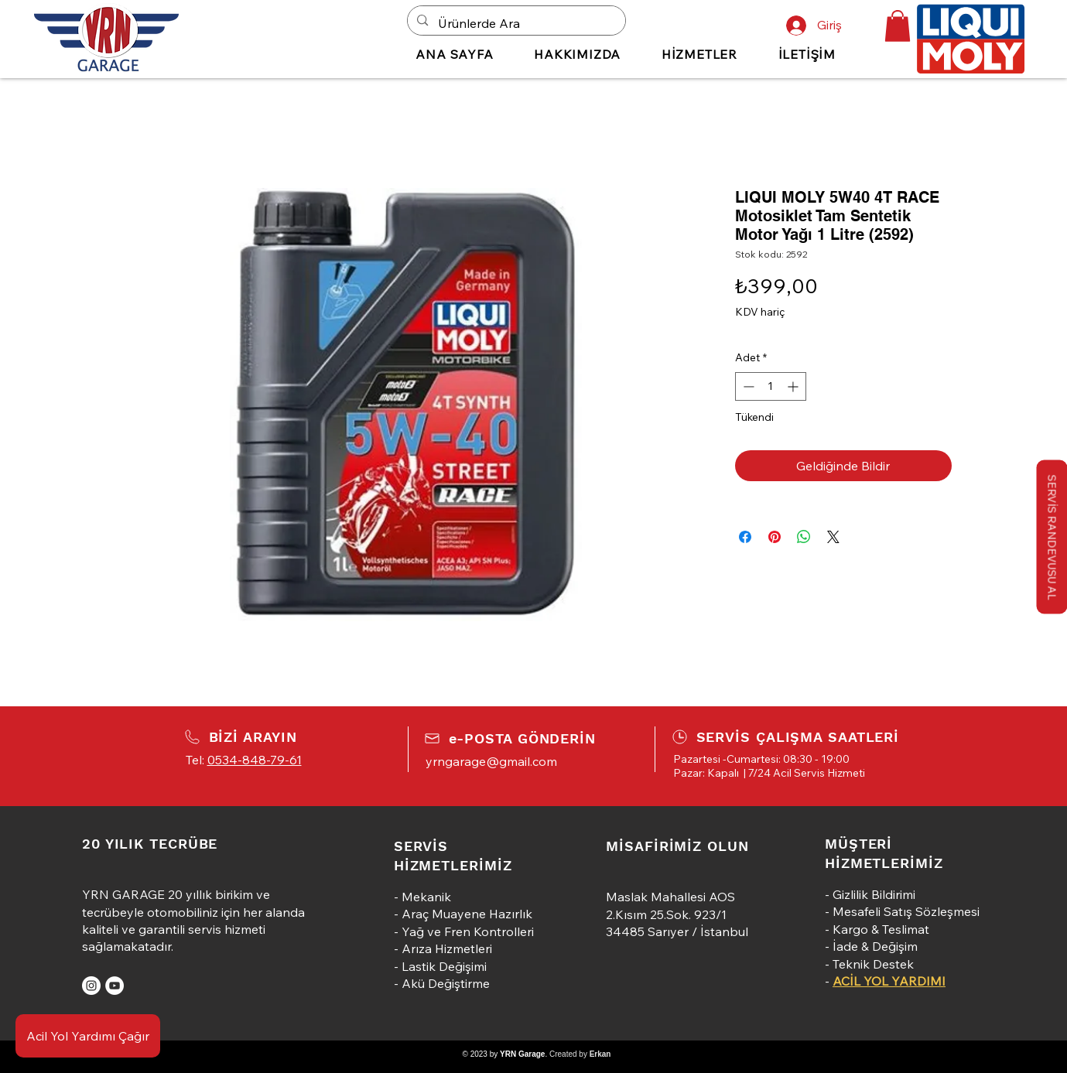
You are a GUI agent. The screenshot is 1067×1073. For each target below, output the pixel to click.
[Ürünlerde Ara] (515, 23)
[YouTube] (114, 985)
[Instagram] (91, 985)
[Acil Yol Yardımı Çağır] (87, 1036)
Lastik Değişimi (444, 966)
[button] (897, 26)
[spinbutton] (771, 386)
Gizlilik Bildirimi (874, 894)
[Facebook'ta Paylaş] (745, 537)
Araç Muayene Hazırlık (467, 913)
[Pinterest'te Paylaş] (774, 537)
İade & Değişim (875, 946)
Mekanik (426, 896)
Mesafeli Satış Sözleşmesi (906, 911)
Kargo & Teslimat (881, 929)
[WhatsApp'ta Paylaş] (804, 537)
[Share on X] (833, 537)
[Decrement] (747, 386)
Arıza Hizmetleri (447, 948)
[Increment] (794, 386)
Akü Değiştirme (446, 983)
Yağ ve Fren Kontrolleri (468, 931)
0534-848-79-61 (254, 759)
